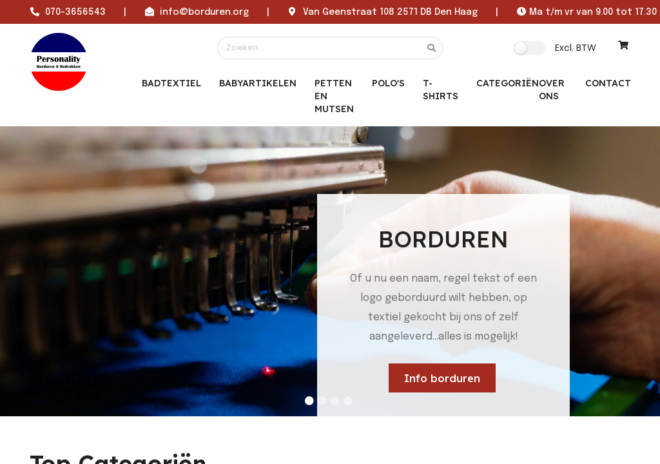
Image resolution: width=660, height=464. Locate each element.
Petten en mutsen (334, 96)
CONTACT (608, 83)
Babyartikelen (257, 83)
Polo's (388, 83)
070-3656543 (75, 12)
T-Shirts (440, 89)
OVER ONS (552, 89)
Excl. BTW (575, 47)
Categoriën (507, 83)
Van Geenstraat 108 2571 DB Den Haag (390, 12)
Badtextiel (171, 83)
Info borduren (442, 378)
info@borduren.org (204, 12)
